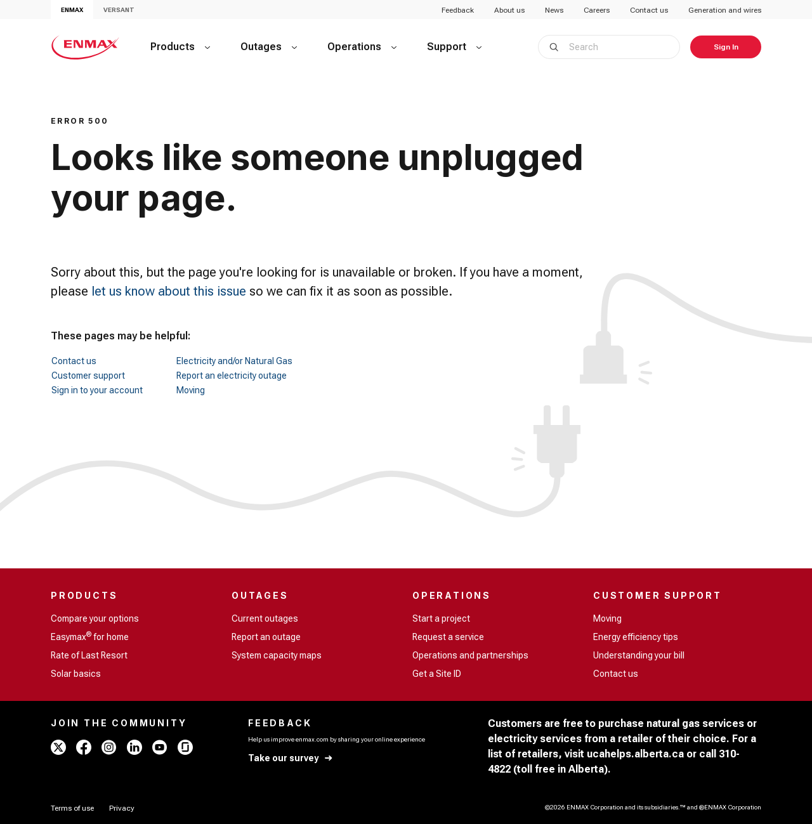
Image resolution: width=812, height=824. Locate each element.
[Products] (180, 47)
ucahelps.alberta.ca (635, 754)
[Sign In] (725, 47)
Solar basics (76, 674)
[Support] (454, 47)
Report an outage (266, 637)
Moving (190, 390)
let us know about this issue (168, 291)
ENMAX (72, 9)
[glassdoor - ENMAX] (185, 747)
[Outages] (268, 47)
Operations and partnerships (470, 655)
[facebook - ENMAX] (83, 747)
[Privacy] (121, 808)
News (554, 10)
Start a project (441, 618)
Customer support (88, 375)
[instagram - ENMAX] (109, 747)
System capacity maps (277, 655)
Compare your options (95, 618)
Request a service (448, 637)
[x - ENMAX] (58, 747)
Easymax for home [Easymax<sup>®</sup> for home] (90, 636)
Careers (597, 10)
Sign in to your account (97, 390)
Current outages (265, 618)
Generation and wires (724, 10)
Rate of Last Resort (89, 655)
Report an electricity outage (231, 375)
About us (509, 10)
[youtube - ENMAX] (159, 747)
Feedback (458, 10)
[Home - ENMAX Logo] (85, 47)
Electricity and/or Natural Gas (234, 361)
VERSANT (118, 9)
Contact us (649, 10)
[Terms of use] (72, 808)
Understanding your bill (638, 655)
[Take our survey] (291, 758)
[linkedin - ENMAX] (134, 747)
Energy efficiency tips (635, 637)
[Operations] (361, 47)
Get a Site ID (436, 674)
